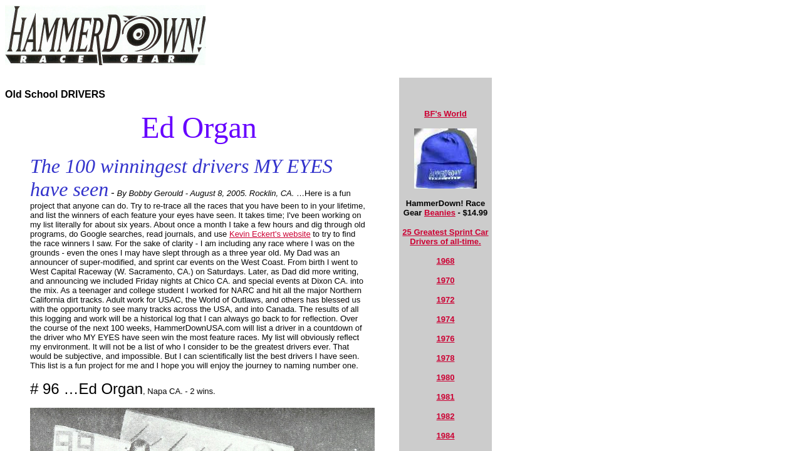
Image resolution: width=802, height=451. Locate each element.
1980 (446, 377)
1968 (446, 261)
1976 (446, 338)
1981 (446, 397)
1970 (446, 280)
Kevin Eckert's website (270, 234)
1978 (446, 358)
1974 (446, 319)
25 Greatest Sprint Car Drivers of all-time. (445, 236)
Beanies (440, 212)
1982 (446, 416)
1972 (446, 299)
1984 (446, 435)
